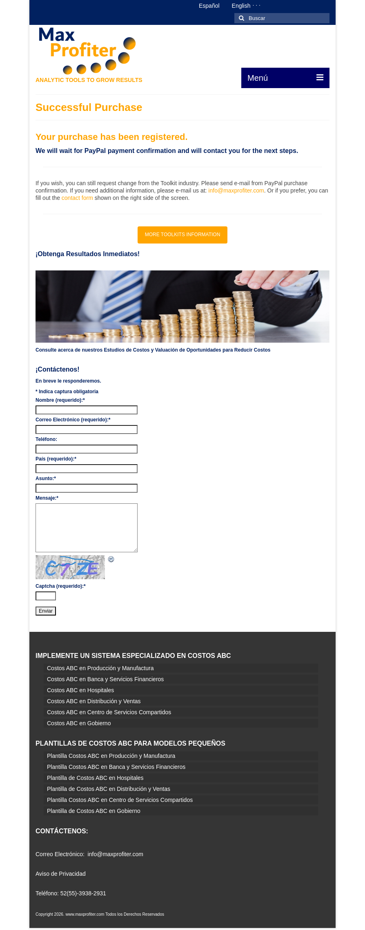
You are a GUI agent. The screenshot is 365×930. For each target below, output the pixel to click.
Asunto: (46, 478)
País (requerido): (56, 459)
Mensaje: (47, 498)
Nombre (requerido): (60, 400)
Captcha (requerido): (61, 586)
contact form (77, 198)
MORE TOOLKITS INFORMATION (182, 234)
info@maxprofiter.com (236, 190)
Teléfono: (46, 439)
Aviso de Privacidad (61, 873)
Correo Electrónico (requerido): (73, 420)
